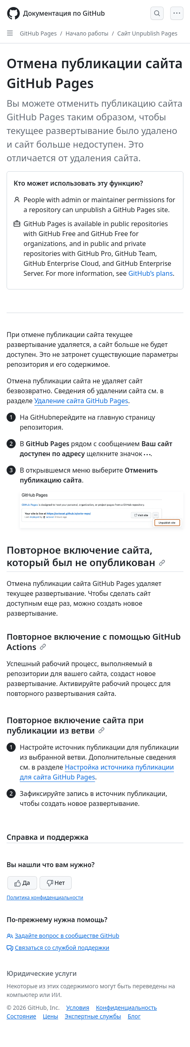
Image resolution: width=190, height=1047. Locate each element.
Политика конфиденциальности (45, 897)
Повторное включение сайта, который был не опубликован (86, 556)
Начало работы (87, 33)
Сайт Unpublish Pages (147, 33)
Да (22, 883)
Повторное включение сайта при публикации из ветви (75, 725)
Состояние (21, 1016)
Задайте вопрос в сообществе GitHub (63, 935)
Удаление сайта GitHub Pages (81, 400)
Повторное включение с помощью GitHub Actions (94, 642)
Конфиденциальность (126, 1007)
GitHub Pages (38, 33)
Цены (50, 1016)
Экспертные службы (93, 1016)
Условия (77, 1007)
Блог (134, 1016)
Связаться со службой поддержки (58, 947)
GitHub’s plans (150, 273)
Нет (56, 883)
